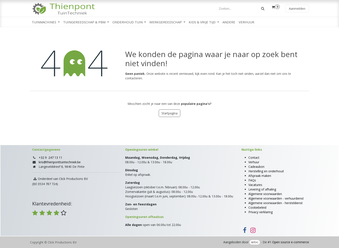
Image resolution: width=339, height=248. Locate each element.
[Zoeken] (262, 8)
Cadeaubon (256, 167)
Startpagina (169, 113)
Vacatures (255, 185)
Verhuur (253, 162)
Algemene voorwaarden (265, 194)
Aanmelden (297, 8)
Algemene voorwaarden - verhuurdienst (276, 198)
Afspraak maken (259, 176)
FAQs (252, 180)
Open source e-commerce (290, 242)
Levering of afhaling (262, 189)
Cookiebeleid (257, 207)
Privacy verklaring (260, 212)
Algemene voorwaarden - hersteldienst (275, 203)
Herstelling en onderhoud (266, 171)
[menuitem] (45, 22)
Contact (253, 157)
